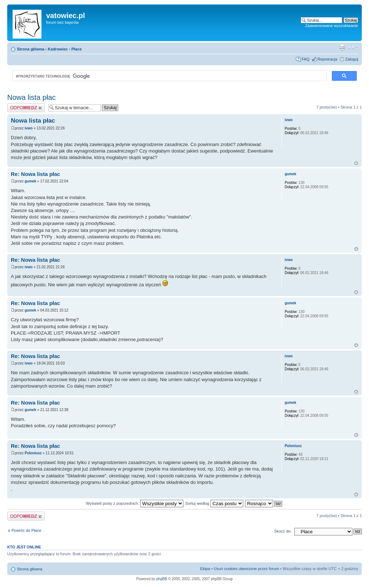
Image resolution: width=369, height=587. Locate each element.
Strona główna (30, 49)
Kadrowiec (58, 49)
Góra (356, 163)
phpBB (161, 579)
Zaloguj (351, 59)
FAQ (306, 59)
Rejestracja (327, 59)
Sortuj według (214, 503)
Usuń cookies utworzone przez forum (246, 568)
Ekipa (205, 568)
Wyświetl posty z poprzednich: (134, 503)
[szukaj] (169, 76)
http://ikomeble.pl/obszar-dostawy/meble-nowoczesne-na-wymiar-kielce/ (11, 490)
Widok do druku (342, 47)
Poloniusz (33, 453)
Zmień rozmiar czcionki (353, 47)
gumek (30, 181)
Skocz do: (283, 531)
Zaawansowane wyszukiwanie (331, 25)
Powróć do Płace (26, 530)
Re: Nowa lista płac (35, 174)
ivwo (28, 128)
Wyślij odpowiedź (26, 107)
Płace (76, 49)
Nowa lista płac (31, 97)
